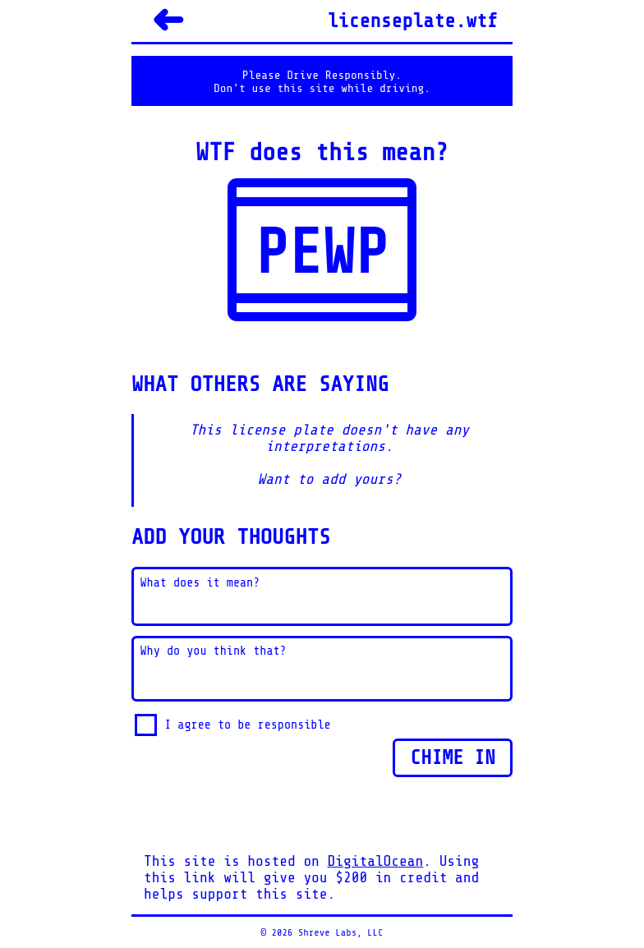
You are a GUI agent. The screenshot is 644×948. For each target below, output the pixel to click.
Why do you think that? (213, 651)
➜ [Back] (167, 20)
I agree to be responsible (247, 725)
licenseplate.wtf (413, 21)
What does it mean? (200, 583)
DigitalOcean (376, 861)
